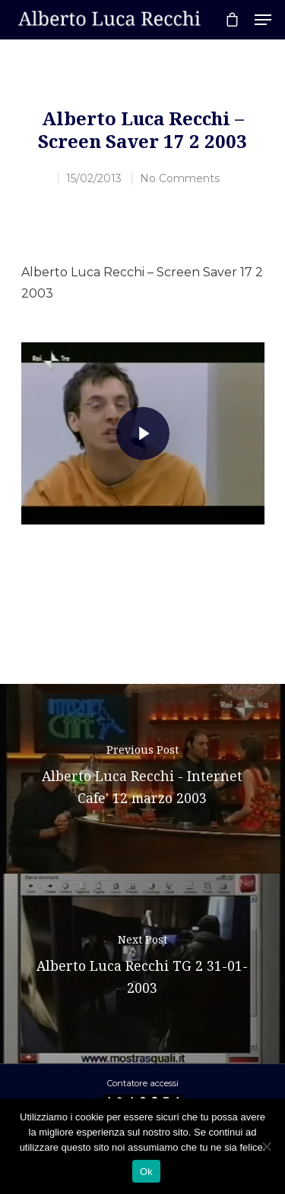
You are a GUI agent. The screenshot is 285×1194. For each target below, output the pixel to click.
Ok (146, 1171)
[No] (266, 1146)
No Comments (180, 178)
